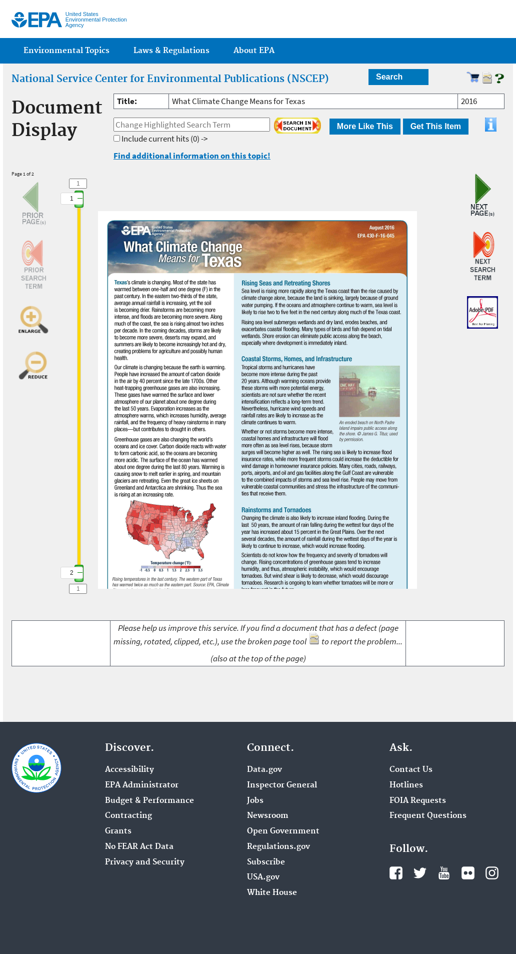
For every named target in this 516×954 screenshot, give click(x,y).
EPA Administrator (141, 785)
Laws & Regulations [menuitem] (172, 51)
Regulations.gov (278, 846)
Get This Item (435, 126)
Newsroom (267, 815)
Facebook (396, 872)
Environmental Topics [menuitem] (67, 51)
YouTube (444, 872)
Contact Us (411, 769)
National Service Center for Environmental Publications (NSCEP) (170, 79)
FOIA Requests (418, 800)
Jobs (255, 800)
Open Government (283, 831)
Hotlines (406, 785)
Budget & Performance (149, 800)
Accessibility (129, 769)
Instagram (492, 872)
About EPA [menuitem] (254, 51)
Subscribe (266, 862)
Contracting (128, 815)
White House (272, 892)
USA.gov (263, 877)
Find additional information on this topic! (192, 155)
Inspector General (282, 785)
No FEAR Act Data (139, 846)
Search (389, 77)
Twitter (420, 872)
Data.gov (264, 769)
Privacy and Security (144, 862)
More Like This (365, 126)
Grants (118, 831)
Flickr (468, 872)
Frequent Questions (428, 815)
